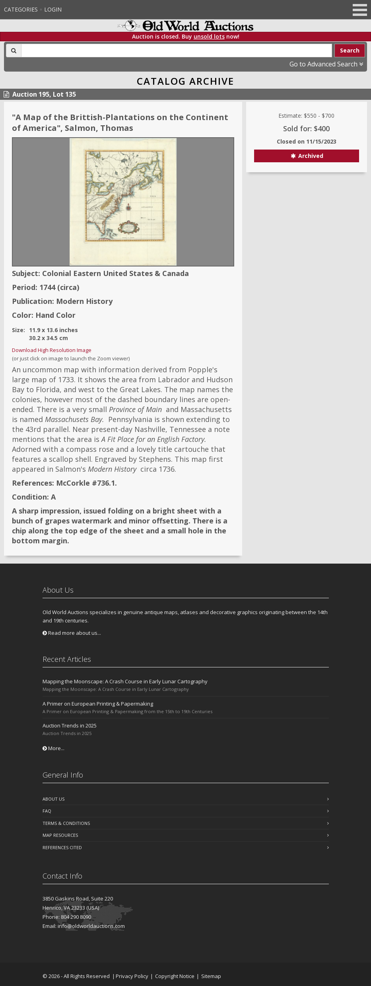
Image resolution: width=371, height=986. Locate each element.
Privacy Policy (132, 976)
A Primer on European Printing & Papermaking (98, 703)
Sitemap (211, 976)
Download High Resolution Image (51, 350)
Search (349, 50)
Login (53, 9)
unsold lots (209, 36)
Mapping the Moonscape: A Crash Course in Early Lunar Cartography (125, 681)
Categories (21, 9)
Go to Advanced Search (326, 64)
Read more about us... (72, 632)
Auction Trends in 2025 (70, 725)
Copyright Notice (174, 976)
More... (53, 748)
